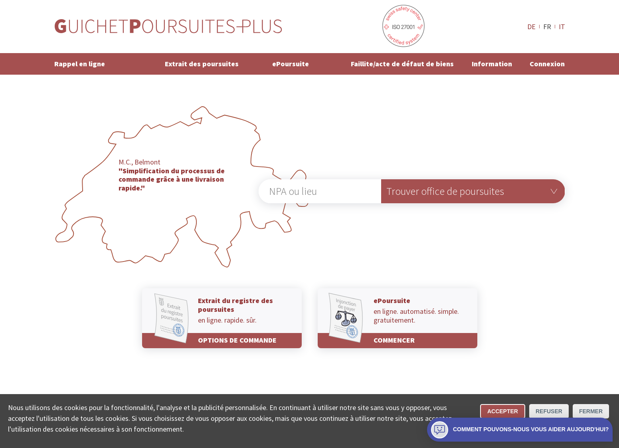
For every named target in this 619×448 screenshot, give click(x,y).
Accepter (502, 411)
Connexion (547, 63)
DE (531, 26)
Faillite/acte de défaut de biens (402, 63)
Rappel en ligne (79, 63)
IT (562, 26)
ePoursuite (290, 63)
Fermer (591, 411)
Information (492, 63)
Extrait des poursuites (202, 63)
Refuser (549, 411)
